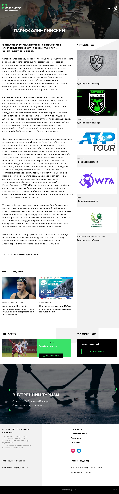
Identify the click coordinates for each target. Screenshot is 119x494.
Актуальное (85, 45)
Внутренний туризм (35, 395)
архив (9, 334)
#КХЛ (78, 80)
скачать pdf (52, 356)
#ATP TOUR (80, 158)
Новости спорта (21, 26)
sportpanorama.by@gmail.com (15, 467)
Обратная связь (79, 434)
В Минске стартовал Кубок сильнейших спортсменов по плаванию (55, 309)
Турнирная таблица (88, 83)
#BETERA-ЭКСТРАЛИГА (85, 119)
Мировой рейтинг (87, 162)
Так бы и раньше (48, 346)
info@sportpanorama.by (81, 472)
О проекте (76, 429)
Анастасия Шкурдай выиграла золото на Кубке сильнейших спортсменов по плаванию (18, 310)
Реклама (75, 442)
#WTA (79, 197)
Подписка (76, 438)
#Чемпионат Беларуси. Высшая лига (91, 236)
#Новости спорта (16, 302)
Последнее (12, 271)
